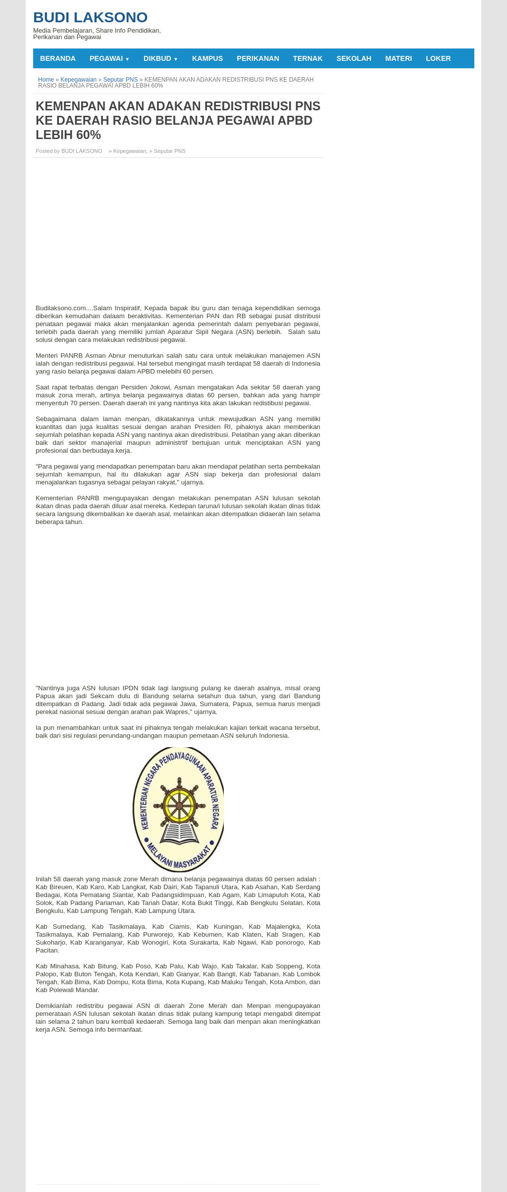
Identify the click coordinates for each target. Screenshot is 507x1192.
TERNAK (308, 58)
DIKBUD (161, 58)
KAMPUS (207, 58)
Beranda (58, 58)
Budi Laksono (90, 17)
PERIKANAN (258, 58)
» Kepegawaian (128, 151)
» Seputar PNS (167, 151)
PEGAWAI (110, 58)
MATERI (398, 58)
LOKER (438, 58)
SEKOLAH (354, 58)
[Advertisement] (179, 234)
